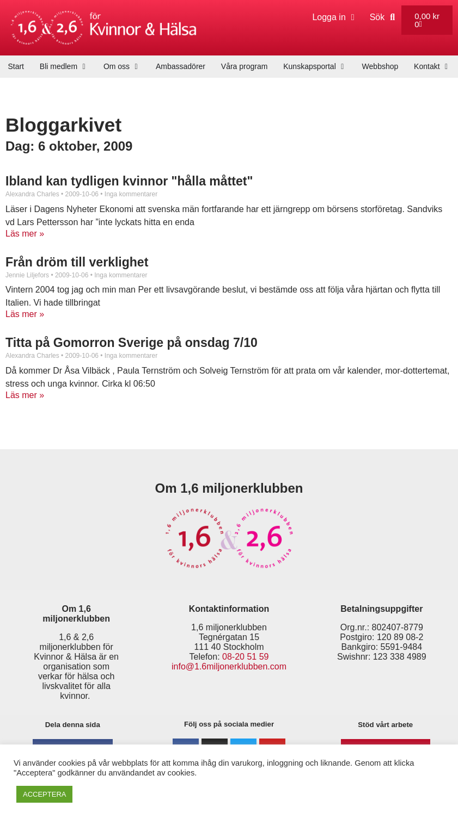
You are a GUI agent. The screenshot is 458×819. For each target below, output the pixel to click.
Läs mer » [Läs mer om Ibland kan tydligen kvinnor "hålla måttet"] (24, 233)
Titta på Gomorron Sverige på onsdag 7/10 (131, 343)
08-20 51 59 (245, 656)
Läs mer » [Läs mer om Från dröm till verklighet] (24, 314)
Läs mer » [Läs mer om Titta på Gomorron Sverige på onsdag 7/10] (24, 395)
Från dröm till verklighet (76, 262)
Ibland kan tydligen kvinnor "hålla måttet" (129, 181)
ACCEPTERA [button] (44, 794)
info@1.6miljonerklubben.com (229, 666)
